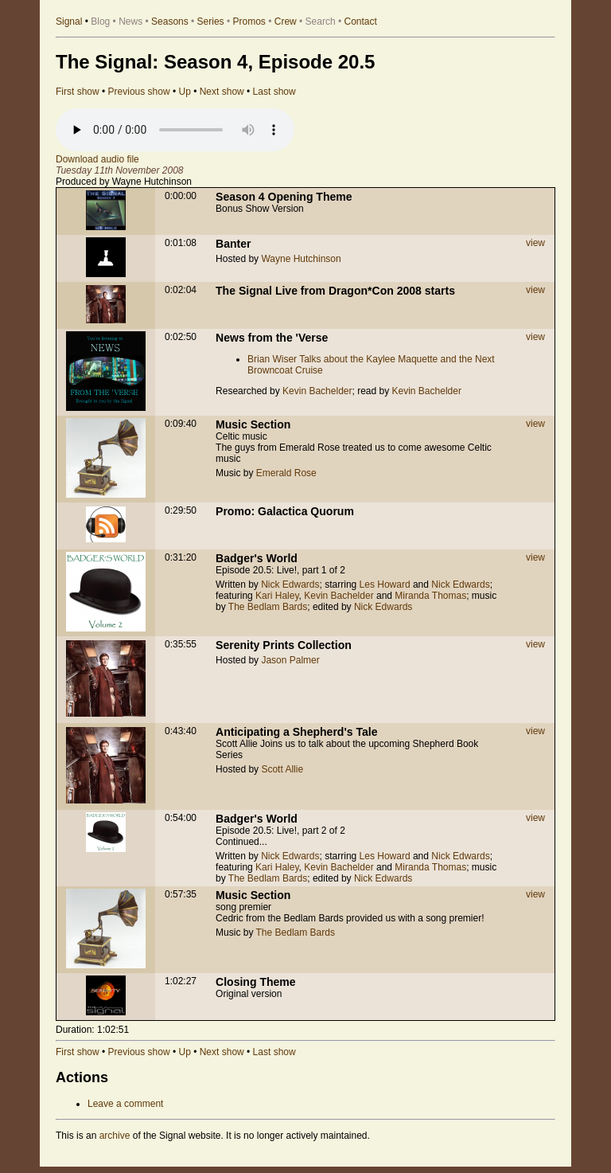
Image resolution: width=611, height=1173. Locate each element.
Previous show (139, 91)
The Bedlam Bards (267, 606)
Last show (274, 91)
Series (210, 21)
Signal (69, 21)
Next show (222, 91)
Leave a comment (125, 1103)
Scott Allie (282, 769)
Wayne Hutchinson (301, 258)
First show (77, 91)
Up (184, 91)
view (535, 242)
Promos (249, 21)
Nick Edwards (290, 584)
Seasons (170, 21)
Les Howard (385, 584)
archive (114, 1135)
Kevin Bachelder (317, 391)
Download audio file (97, 159)
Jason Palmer (290, 660)
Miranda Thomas (430, 595)
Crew (285, 21)
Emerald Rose (286, 473)
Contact (360, 21)
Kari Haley (276, 595)
